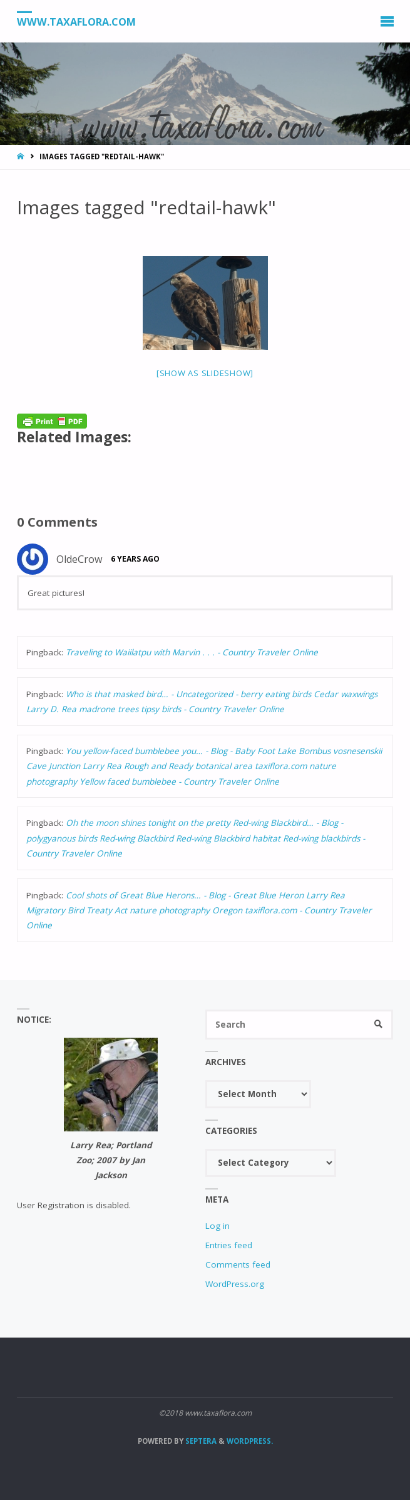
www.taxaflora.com (76, 22)
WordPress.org (234, 1283)
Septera (200, 1441)
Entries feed (228, 1245)
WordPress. (250, 1441)
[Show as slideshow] (205, 373)
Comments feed (237, 1264)
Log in (217, 1225)
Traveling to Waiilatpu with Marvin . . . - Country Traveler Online (192, 652)
